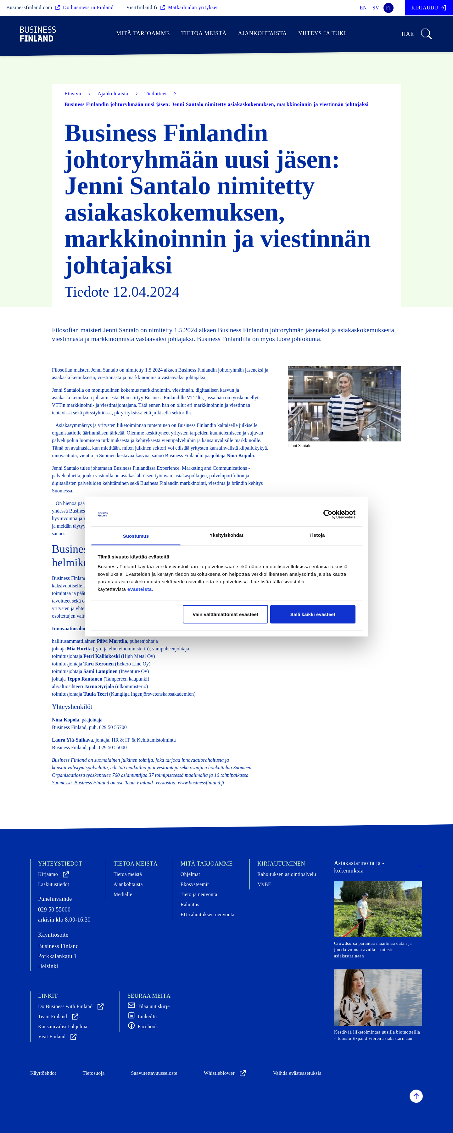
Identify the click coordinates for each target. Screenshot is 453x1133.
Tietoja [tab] (317, 535)
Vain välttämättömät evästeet (225, 614)
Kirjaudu (428, 8)
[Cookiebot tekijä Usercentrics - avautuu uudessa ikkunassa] (327, 514)
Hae (417, 34)
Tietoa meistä (204, 33)
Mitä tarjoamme (143, 33)
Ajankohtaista (262, 33)
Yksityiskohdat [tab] (226, 535)
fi (388, 7)
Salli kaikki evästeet (312, 614)
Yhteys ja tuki (322, 33)
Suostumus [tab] (136, 536)
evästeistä (139, 589)
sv (375, 7)
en (363, 7)
